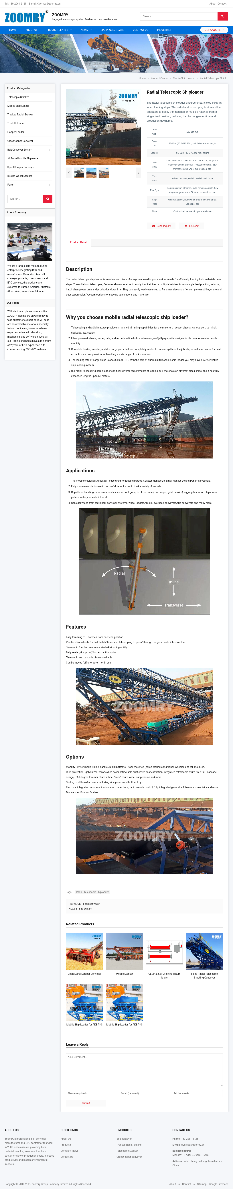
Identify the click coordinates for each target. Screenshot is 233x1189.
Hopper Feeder (15, 132)
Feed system (85, 908)
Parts (10, 184)
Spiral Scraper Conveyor (20, 167)
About (213, 3)
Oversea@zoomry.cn (49, 3)
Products (66, 1144)
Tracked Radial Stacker (20, 114)
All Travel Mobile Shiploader (23, 158)
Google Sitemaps (218, 1183)
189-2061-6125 (17, 3)
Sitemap (201, 1183)
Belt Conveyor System (19, 149)
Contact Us (67, 1156)
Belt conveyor (124, 1138)
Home (13, 29)
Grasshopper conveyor (129, 1156)
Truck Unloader (16, 123)
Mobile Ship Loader (18, 105)
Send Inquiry (161, 226)
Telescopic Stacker (18, 97)
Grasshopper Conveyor (20, 140)
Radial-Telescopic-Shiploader (92, 892)
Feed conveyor (91, 903)
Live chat (192, 226)
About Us (66, 1138)
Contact (222, 3)
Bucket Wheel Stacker (19, 175)
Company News (69, 1150)
